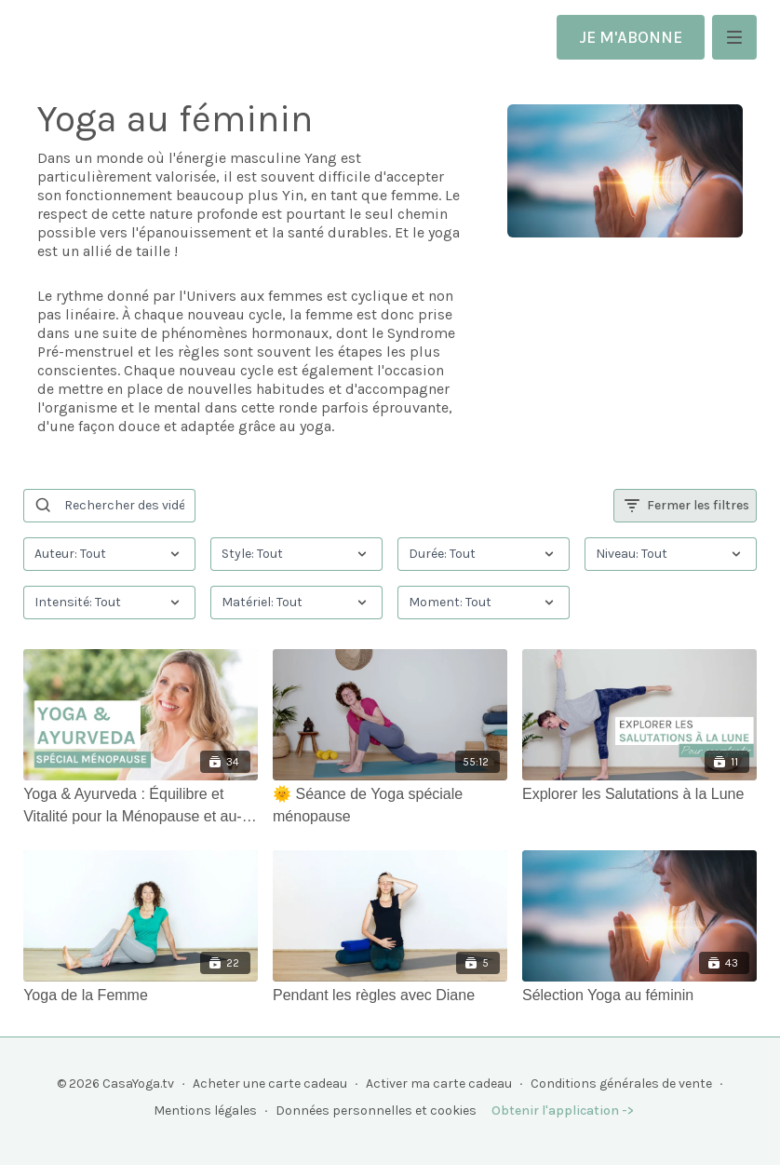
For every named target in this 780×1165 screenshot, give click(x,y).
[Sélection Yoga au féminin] (639, 995)
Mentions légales (205, 1110)
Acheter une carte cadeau (270, 1083)
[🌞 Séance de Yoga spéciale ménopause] (390, 805)
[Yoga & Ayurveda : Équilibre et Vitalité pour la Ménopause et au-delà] (140, 805)
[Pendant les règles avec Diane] (390, 995)
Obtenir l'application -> (562, 1110)
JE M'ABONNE (630, 37)
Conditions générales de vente (621, 1083)
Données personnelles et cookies (376, 1110)
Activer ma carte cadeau (439, 1083)
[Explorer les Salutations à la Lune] (639, 794)
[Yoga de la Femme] (140, 995)
